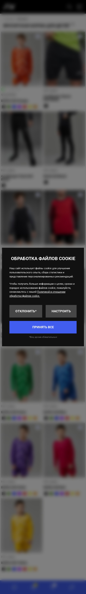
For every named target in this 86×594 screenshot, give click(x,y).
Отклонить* (25, 311)
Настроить (61, 311)
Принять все (43, 327)
